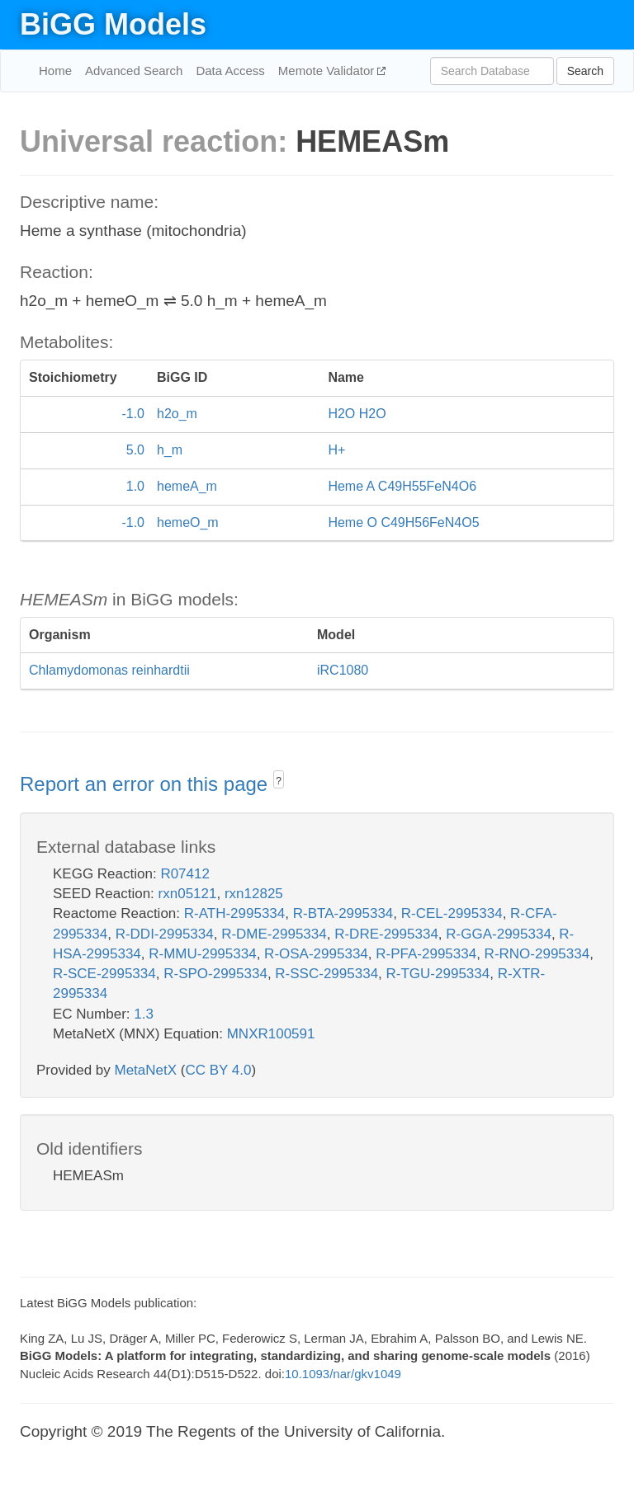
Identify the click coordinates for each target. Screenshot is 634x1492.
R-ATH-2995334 (235, 913)
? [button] (279, 781)
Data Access (230, 71)
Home (55, 71)
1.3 (144, 1014)
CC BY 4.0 (218, 1070)
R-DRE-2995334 (386, 934)
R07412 (185, 874)
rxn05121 (187, 893)
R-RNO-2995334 (537, 954)
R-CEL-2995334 (452, 913)
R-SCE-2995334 (104, 973)
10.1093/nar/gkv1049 (343, 1374)
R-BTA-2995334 (343, 913)
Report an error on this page (146, 784)
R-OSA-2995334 (316, 954)
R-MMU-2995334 (202, 954)
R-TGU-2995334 (438, 973)
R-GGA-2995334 (498, 934)
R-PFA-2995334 (426, 954)
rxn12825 (254, 893)
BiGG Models (113, 24)
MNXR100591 (271, 1034)
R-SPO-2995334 (215, 973)
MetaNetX (146, 1070)
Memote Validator (328, 71)
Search (585, 71)
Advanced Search (133, 71)
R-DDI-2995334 (165, 934)
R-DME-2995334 (274, 934)
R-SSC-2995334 (326, 973)
